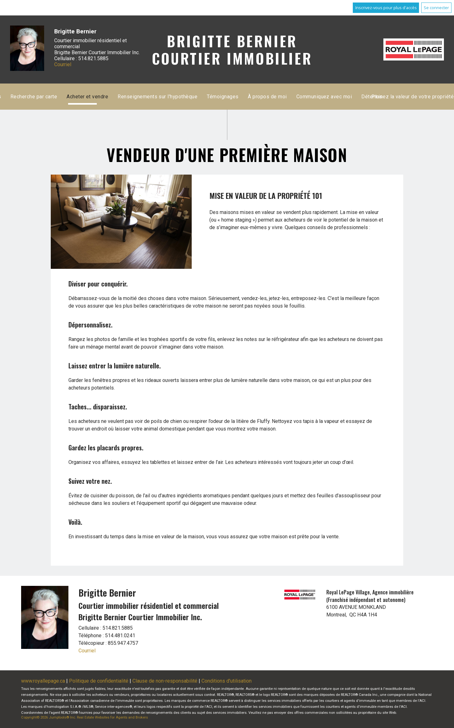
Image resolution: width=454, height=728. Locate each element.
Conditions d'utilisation (226, 681)
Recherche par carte (233, 97)
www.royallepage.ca (43, 681)
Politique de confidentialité (98, 681)
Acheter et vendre (287, 97)
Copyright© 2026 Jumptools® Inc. (48, 717)
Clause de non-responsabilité (164, 681)
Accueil (154, 97)
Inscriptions (187, 97)
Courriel (62, 64)
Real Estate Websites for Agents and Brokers (112, 717)
